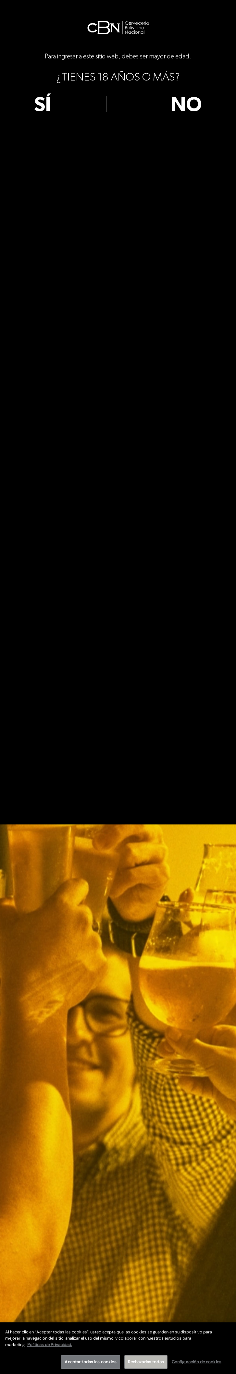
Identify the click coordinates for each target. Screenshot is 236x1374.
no (186, 105)
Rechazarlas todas (146, 1362)
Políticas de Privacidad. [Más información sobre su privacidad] (49, 1344)
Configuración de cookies (196, 1362)
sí (42, 105)
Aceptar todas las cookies (90, 1362)
